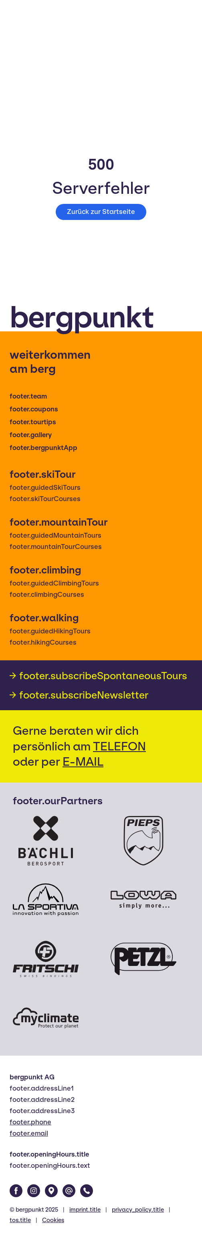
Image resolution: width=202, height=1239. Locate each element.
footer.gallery (31, 435)
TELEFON (119, 746)
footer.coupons (34, 409)
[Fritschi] (46, 959)
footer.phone (30, 1122)
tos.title (20, 1220)
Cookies (53, 1220)
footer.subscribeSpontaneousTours (103, 675)
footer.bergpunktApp (43, 448)
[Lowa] (143, 900)
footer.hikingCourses (43, 642)
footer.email (29, 1133)
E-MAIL (83, 761)
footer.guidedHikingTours (50, 631)
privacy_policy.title (138, 1209)
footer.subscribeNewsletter (83, 695)
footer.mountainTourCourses (56, 547)
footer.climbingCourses (47, 594)
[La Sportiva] (46, 900)
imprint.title (85, 1209)
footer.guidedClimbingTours (54, 583)
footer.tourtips (33, 422)
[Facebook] (16, 1190)
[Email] (69, 1190)
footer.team (28, 396)
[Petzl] (143, 959)
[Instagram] (33, 1190)
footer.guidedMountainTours (55, 535)
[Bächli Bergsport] (46, 840)
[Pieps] (143, 840)
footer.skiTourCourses (45, 499)
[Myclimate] (46, 1018)
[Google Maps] (51, 1190)
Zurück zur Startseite (101, 212)
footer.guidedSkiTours (45, 487)
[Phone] (86, 1190)
